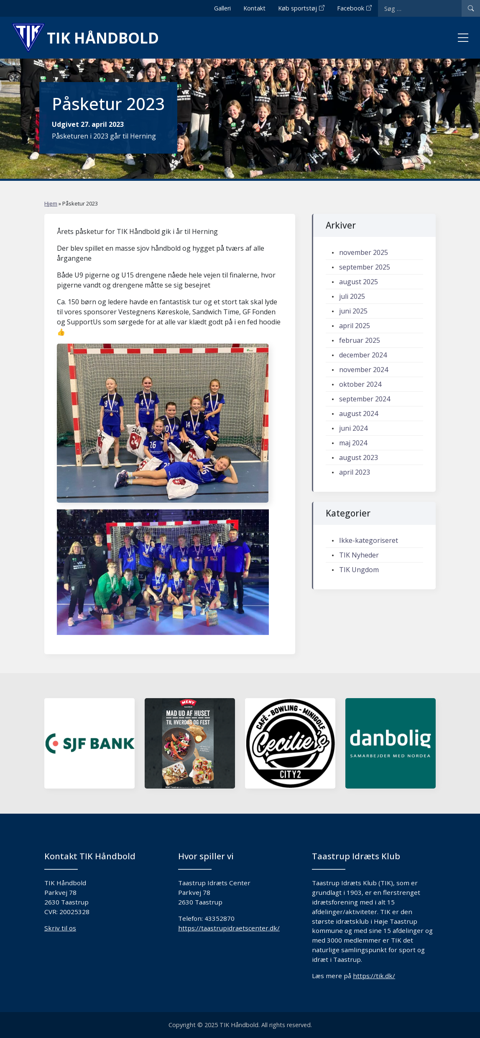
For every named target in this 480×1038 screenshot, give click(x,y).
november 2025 (363, 252)
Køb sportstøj (297, 8)
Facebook (350, 8)
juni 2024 (353, 428)
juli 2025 (352, 296)
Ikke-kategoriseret (368, 540)
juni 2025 (353, 311)
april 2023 (354, 472)
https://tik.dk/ (374, 975)
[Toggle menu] (463, 37)
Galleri (222, 8)
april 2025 (354, 325)
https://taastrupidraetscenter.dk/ (229, 928)
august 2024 (358, 413)
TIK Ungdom (359, 569)
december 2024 (363, 355)
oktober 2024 (360, 384)
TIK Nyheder (359, 555)
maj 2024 (353, 442)
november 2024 (363, 369)
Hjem (50, 203)
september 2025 (364, 267)
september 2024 (364, 398)
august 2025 (358, 281)
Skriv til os (60, 928)
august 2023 (358, 457)
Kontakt (254, 8)
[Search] (471, 8)
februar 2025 (359, 340)
